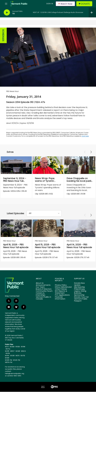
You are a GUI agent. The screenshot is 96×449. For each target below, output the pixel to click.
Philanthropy (79, 300)
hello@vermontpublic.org (14, 385)
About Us (40, 294)
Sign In (49, 3)
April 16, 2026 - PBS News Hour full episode (15, 252)
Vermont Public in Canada (43, 309)
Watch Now (65, 3)
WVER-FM (8, 371)
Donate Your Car (81, 308)
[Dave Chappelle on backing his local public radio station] (78, 165)
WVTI (7, 358)
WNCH (23, 362)
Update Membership (79, 297)
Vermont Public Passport (80, 311)
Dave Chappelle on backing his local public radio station (78, 181)
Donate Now (79, 294)
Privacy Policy (61, 296)
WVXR (12, 367)
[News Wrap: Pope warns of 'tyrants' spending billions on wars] (49, 165)
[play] (7, 12)
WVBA (17, 358)
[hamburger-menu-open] (6, 3)
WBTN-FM (8, 374)
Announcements (43, 296)
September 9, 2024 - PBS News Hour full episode (14, 181)
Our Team (40, 298)
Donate (85, 3)
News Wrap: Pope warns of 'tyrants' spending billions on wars (47, 182)
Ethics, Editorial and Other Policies (63, 299)
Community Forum (44, 302)
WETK (18, 367)
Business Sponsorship (79, 305)
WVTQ (8, 360)
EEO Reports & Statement (61, 303)
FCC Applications (62, 306)
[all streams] (92, 12)
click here (85, 136)
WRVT (12, 362)
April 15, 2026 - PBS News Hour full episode (54, 252)
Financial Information (60, 309)
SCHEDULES (3, 35)
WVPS (7, 367)
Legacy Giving (80, 302)
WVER (7, 369)
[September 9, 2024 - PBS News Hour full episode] (16, 165)
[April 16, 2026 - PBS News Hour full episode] (16, 234)
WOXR (18, 362)
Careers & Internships (40, 305)
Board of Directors (43, 300)
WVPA (8, 365)
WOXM (12, 358)
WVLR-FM (16, 371)
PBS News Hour (12, 91)
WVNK (23, 358)
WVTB (23, 367)
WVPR (7, 362)
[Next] (91, 152)
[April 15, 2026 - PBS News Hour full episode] (54, 234)
